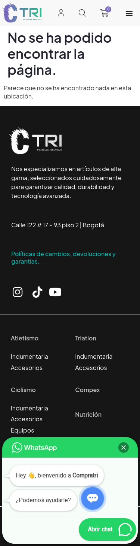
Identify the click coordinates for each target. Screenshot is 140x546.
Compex (87, 390)
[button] (123, 447)
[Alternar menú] (129, 13)
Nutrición (88, 414)
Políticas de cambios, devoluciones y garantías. (63, 258)
